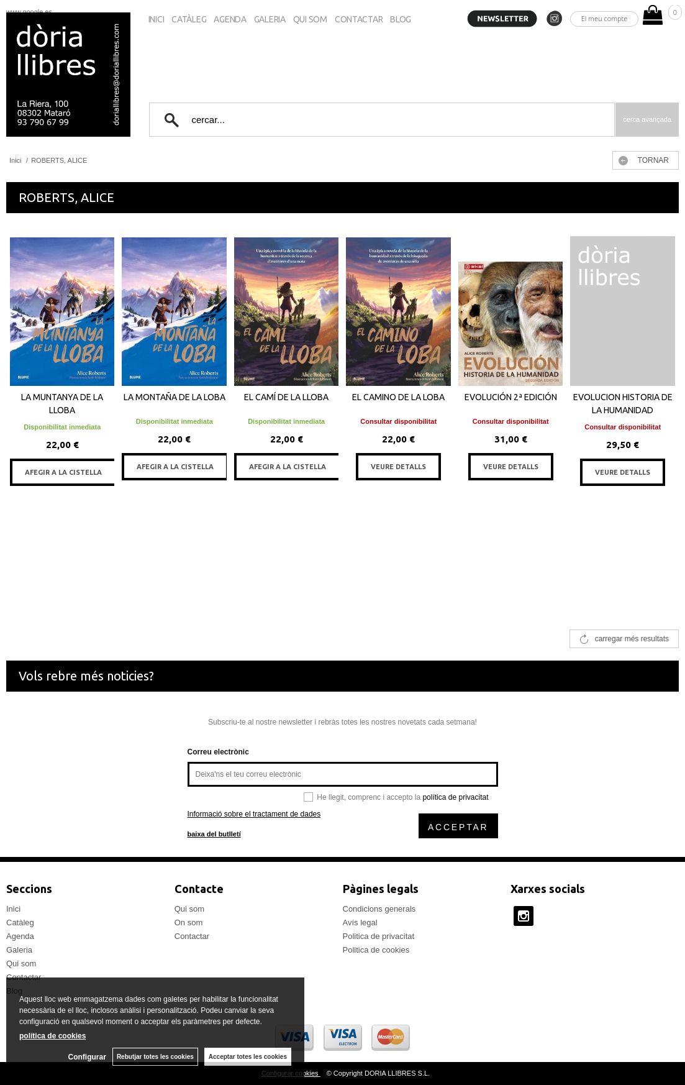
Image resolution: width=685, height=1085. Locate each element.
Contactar (359, 19)
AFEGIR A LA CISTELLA (63, 472)
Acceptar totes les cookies (248, 1056)
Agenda (230, 19)
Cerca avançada (647, 119)
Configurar (87, 1057)
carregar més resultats (632, 638)
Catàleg (188, 19)
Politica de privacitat (379, 936)
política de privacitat (455, 797)
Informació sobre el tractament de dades (254, 814)
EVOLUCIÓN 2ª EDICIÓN (511, 397)
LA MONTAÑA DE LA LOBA (174, 397)
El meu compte (604, 18)
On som (189, 922)
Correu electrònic (218, 752)
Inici (156, 19)
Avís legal (360, 922)
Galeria (270, 19)
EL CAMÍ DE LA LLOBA (286, 397)
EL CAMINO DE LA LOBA (398, 397)
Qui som (310, 19)
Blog (400, 19)
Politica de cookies (376, 950)
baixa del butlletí (214, 834)
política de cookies (52, 1036)
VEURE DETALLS (398, 466)
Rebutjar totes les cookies (155, 1056)
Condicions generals (379, 908)
